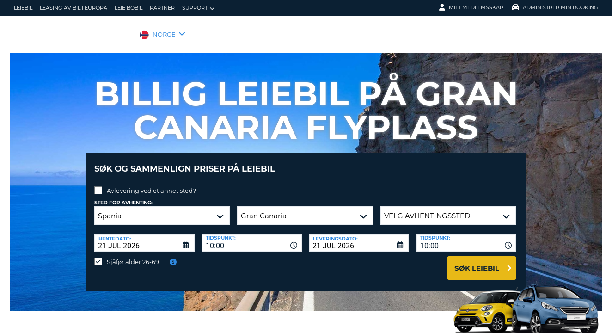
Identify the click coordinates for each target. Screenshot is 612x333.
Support (198, 8)
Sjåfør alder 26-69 (133, 255)
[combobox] (251, 236)
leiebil (23, 8)
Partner (162, 8)
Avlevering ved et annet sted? (151, 183)
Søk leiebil (476, 261)
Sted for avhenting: (123, 196)
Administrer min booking (555, 7)
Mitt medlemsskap (471, 7)
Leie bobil (128, 8)
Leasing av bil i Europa (73, 8)
